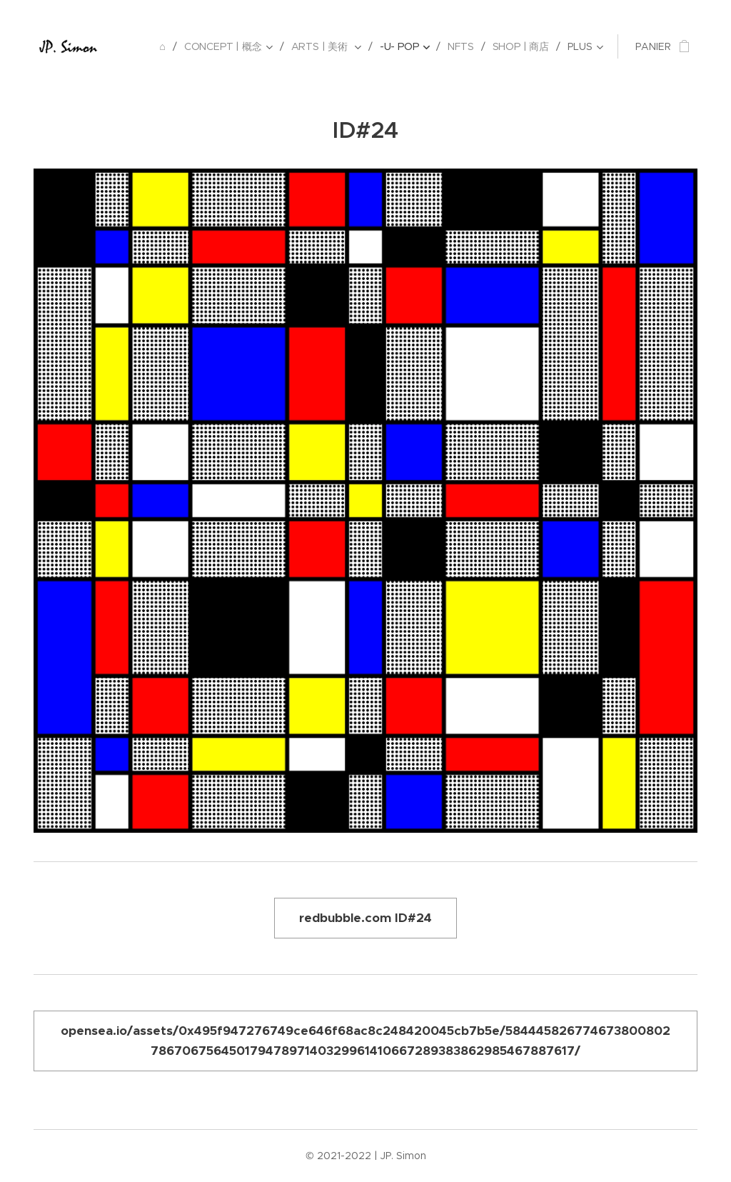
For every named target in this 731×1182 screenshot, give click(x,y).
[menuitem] (164, 46)
